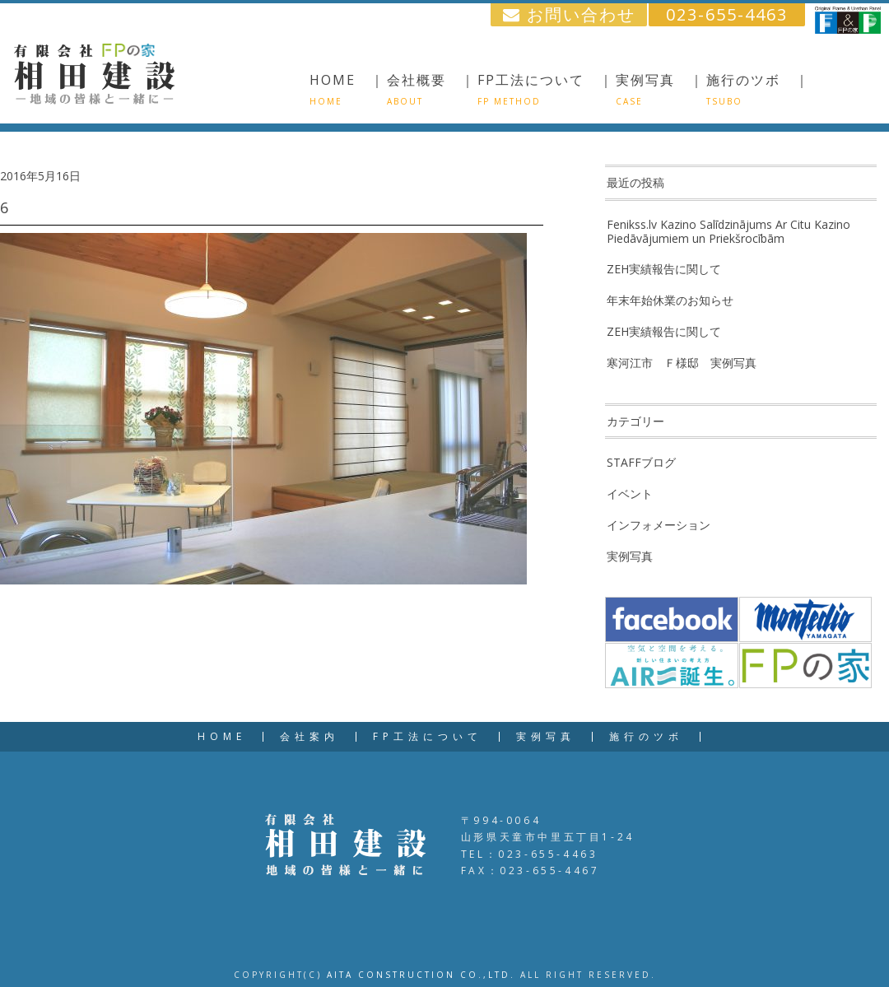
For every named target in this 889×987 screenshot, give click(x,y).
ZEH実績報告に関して (664, 269)
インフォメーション (658, 525)
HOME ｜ (347, 89)
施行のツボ (646, 737)
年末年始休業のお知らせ (670, 300)
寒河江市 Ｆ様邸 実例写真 (681, 362)
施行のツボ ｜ (758, 89)
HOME (222, 737)
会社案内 (309, 737)
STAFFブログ (641, 462)
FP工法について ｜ (545, 89)
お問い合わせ (569, 14)
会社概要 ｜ (431, 89)
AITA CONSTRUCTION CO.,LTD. (421, 974)
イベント (630, 493)
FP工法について (427, 737)
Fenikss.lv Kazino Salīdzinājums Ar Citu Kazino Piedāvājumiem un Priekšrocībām (728, 231)
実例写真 (630, 556)
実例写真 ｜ (660, 89)
